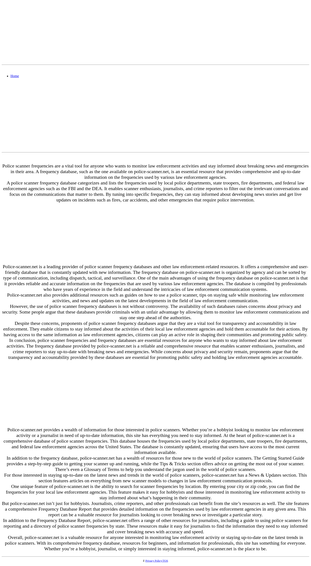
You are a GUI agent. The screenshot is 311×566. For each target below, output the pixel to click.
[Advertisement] (132, 32)
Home (14, 76)
